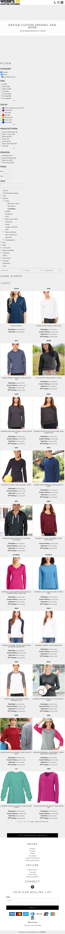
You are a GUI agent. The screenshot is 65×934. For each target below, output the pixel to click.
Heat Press (11, 332)
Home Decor (7, 258)
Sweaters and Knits (11, 227)
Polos (7, 216)
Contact (32, 853)
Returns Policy (32, 870)
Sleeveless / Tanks (13, 203)
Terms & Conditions (32, 877)
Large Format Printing (33, 858)
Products (32, 849)
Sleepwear (8, 237)
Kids (4, 242)
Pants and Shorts (10, 232)
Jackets (7, 224)
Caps (4, 266)
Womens (5, 198)
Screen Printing (44, 332)
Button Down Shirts (11, 219)
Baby (4, 245)
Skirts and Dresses (11, 235)
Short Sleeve (11, 206)
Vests (7, 229)
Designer (32, 851)
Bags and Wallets (8, 250)
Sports (5, 255)
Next (32, 822)
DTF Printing (44, 337)
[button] (58, 2)
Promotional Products (32, 860)
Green (7, 120)
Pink (6, 113)
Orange (7, 117)
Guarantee (32, 872)
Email (8, 897)
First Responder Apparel (10, 193)
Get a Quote (32, 856)
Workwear (6, 253)
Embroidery (11, 329)
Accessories (6, 248)
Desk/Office (6, 263)
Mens (4, 196)
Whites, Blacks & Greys (12, 108)
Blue (6, 122)
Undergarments (10, 240)
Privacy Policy (32, 874)
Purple (7, 110)
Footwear (6, 261)
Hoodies (7, 211)
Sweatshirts (9, 214)
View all (5, 190)
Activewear (8, 222)
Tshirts (7, 201)
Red (6, 115)
